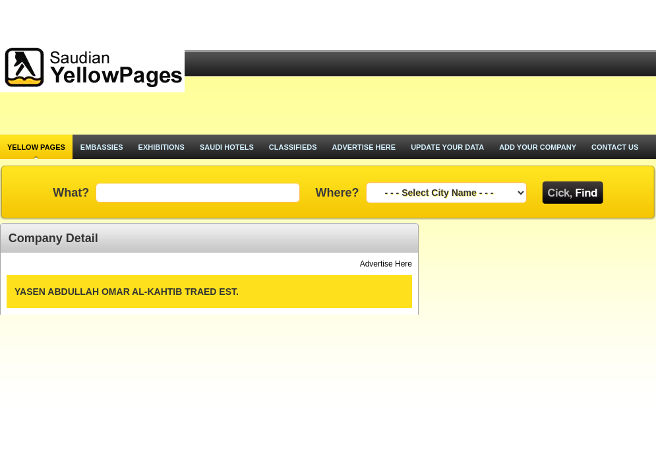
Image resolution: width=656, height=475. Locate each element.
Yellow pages (36, 147)
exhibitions (161, 147)
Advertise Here (386, 264)
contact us (614, 147)
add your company (537, 147)
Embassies (101, 147)
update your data (447, 147)
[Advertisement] (426, 67)
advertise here (364, 147)
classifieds (293, 147)
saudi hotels (227, 147)
